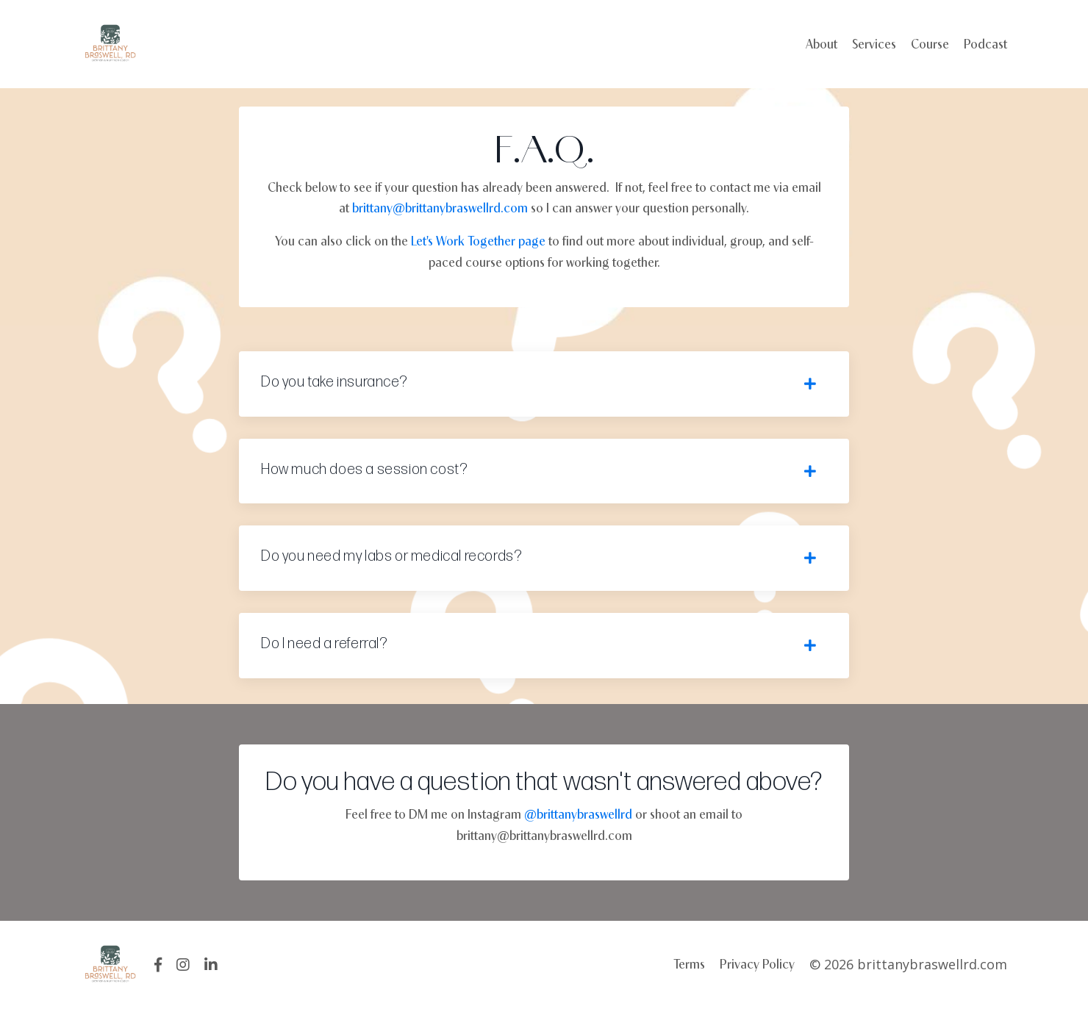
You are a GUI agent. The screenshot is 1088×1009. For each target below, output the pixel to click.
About (821, 43)
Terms (689, 964)
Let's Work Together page (478, 240)
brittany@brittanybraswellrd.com (440, 207)
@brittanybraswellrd (578, 814)
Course (930, 43)
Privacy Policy (757, 964)
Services (874, 43)
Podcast (985, 43)
